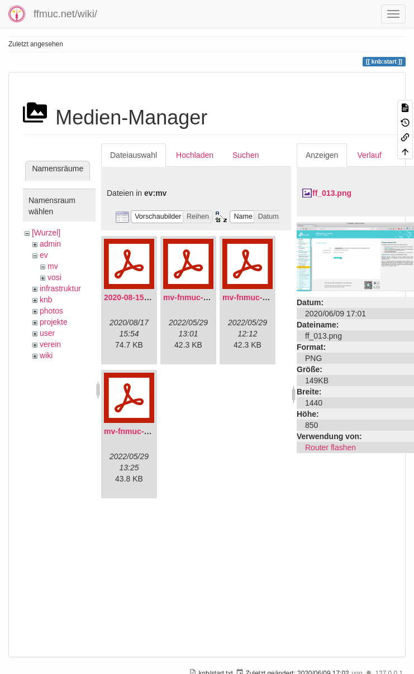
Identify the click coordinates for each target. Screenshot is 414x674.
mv (52, 266)
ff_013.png (331, 193)
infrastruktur (60, 288)
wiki (46, 355)
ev (44, 255)
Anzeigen (322, 155)
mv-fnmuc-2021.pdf (199, 297)
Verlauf (369, 155)
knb (46, 299)
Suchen (245, 155)
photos (51, 310)
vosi (54, 277)
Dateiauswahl (133, 155)
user (47, 333)
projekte (54, 321)
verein (50, 344)
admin (50, 243)
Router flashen (330, 447)
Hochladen (194, 155)
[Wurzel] (46, 232)
